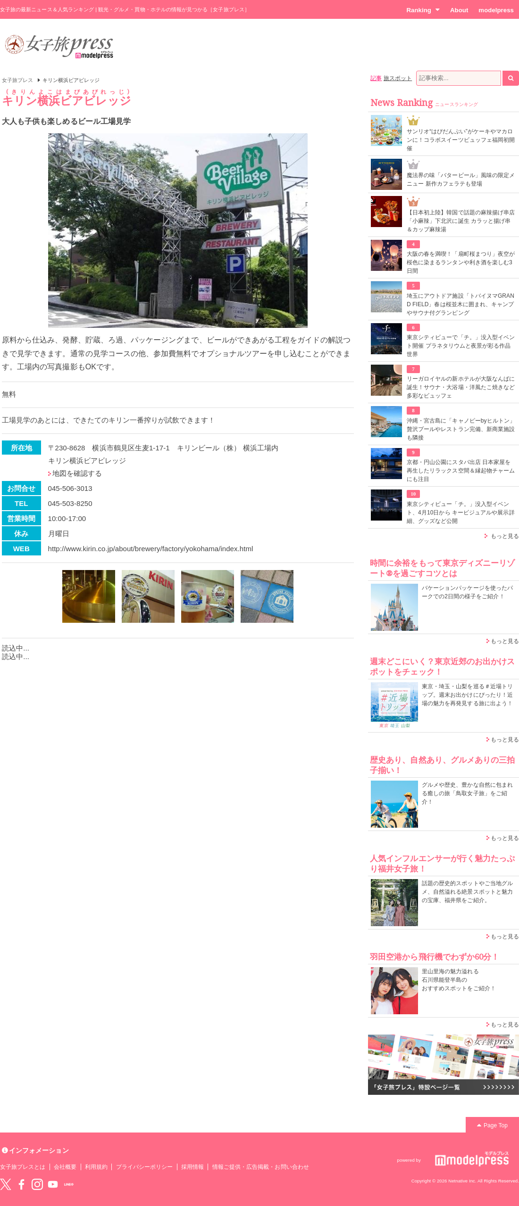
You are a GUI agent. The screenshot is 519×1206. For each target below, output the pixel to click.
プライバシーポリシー (144, 1167)
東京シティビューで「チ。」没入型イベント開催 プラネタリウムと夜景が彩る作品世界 (461, 346)
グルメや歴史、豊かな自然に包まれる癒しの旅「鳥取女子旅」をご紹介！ (467, 793)
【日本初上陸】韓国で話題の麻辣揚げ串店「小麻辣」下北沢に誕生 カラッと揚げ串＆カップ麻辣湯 (461, 221)
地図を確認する (77, 473)
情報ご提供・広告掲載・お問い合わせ (260, 1167)
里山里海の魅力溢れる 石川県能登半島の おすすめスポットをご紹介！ (459, 980)
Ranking (423, 10)
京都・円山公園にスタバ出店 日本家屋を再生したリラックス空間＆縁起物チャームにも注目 (461, 470)
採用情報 (192, 1167)
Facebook (21, 1184)
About (459, 10)
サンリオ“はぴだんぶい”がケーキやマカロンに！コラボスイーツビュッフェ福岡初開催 (461, 140)
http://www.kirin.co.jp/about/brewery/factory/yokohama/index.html (150, 549)
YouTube (53, 1184)
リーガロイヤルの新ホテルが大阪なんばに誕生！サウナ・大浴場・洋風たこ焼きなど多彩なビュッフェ (461, 387)
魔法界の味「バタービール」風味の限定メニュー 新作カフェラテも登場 (461, 179)
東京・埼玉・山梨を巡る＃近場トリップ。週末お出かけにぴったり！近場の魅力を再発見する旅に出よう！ (467, 695)
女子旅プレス (17, 80)
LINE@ (69, 1184)
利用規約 (96, 1167)
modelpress (496, 10)
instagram (37, 1184)
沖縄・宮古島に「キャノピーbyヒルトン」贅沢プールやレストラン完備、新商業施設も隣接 (461, 429)
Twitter (5, 1184)
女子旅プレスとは (22, 1167)
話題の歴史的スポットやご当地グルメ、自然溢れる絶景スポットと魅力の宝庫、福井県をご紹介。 (467, 892)
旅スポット (398, 78)
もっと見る (505, 536)
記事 (376, 78)
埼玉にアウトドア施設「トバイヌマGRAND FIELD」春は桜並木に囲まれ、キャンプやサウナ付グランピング (460, 304)
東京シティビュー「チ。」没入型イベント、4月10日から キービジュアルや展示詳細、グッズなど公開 (461, 512)
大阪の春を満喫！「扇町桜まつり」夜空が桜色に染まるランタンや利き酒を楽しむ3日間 (461, 262)
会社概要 (65, 1167)
